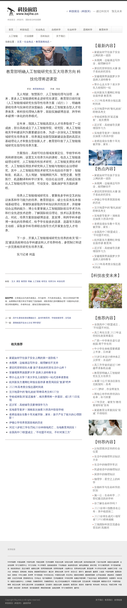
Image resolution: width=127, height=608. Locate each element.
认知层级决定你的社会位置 (106, 450)
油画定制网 (56, 588)
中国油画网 (21, 562)
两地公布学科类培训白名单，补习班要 (106, 395)
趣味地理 (88, 572)
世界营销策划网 (46, 568)
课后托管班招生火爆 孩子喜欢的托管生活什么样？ (38, 367)
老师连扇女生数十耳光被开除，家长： (106, 142)
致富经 (81, 584)
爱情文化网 (59, 572)
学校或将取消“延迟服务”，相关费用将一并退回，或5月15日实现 (44, 398)
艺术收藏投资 (58, 578)
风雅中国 (88, 584)
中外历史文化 (49, 575)
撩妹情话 (110, 575)
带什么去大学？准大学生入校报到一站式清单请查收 (39, 377)
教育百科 (74, 584)
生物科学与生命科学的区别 (106, 488)
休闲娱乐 (15, 572)
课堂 (18, 281)
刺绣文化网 (78, 562)
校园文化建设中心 (17, 581)
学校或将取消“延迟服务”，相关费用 (105, 118)
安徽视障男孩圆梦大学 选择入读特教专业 (32, 372)
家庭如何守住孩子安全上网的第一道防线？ (33, 358)
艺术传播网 (50, 562)
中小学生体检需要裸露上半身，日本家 (106, 350)
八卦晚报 (28, 581)
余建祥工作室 (112, 568)
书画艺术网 (113, 584)
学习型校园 (38, 575)
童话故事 (90, 568)
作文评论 (69, 575)
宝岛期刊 (49, 584)
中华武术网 (69, 578)
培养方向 (52, 281)
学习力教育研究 (67, 588)
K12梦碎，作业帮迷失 (106, 389)
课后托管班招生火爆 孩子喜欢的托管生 (107, 69)
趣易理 (95, 572)
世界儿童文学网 (27, 584)
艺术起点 (38, 578)
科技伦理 (61, 281)
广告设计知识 (92, 578)
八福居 (101, 572)
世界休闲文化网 (80, 568)
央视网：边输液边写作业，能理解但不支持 (33, 362)
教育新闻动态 (42, 41)
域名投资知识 (15, 568)
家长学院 (93, 565)
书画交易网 (40, 562)
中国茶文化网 (60, 575)
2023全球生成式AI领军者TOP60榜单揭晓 (107, 517)
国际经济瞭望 (79, 575)
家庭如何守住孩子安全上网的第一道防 (106, 53)
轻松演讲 (17, 588)
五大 (13, 281)
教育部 (24, 281)
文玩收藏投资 (39, 584)
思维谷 (14, 575)
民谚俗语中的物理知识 (107, 469)
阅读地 (30, 572)
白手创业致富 (101, 575)
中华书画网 (12, 562)
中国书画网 (110, 572)
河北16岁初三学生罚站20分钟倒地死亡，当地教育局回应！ (43, 427)
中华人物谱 (23, 575)
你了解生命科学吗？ (105, 503)
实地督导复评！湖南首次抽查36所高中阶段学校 (36, 409)
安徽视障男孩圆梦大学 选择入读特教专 (106, 78)
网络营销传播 (46, 588)
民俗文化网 (59, 562)
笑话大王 (74, 572)
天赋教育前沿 (49, 581)
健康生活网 (35, 568)
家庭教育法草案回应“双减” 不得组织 (107, 411)
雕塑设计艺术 (106, 581)
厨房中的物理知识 (104, 474)
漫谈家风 (66, 584)
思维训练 (23, 572)
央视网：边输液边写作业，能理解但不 (106, 61)
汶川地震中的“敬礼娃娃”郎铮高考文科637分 (34, 392)
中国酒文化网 (76, 581)
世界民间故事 (58, 568)
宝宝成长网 (86, 581)
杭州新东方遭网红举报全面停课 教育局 (106, 94)
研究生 (44, 281)
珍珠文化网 (69, 562)
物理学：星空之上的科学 (106, 480)
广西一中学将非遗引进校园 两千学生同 (106, 342)
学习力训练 (32, 565)
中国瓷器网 (96, 581)
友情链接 (118, 599)
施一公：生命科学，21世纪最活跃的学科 (106, 496)
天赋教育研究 (38, 581)
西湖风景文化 (28, 578)
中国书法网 (31, 562)
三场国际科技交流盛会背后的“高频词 (106, 526)
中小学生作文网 (100, 568)
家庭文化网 (58, 584)
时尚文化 (104, 584)
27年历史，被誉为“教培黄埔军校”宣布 (107, 403)
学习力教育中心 (21, 565)
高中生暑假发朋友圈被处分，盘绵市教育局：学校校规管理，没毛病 (42, 317)
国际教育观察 (90, 575)
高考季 (30, 575)
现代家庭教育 (34, 588)
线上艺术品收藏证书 (62, 581)
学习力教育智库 (103, 565)
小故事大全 (69, 568)
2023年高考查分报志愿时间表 (26, 387)
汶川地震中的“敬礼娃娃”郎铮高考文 (107, 110)
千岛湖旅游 (62, 565)
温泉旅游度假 (52, 565)
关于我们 (99, 599)
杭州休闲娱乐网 (89, 562)
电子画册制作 (47, 578)
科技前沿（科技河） (80, 11)
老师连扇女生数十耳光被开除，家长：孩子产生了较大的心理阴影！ (45, 416)
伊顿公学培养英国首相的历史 (26, 422)
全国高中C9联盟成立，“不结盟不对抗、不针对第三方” (40, 432)
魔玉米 (51, 572)
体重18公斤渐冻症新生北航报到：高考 (106, 382)
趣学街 (76, 588)
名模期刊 (112, 578)
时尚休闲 (96, 584)
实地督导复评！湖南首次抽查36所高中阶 (106, 134)
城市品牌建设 (84, 565)
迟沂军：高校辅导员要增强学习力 (28, 404)
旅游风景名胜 (73, 565)
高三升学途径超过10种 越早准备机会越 (106, 366)
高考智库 (25, 588)
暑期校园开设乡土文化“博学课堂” (27, 322)
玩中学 (67, 572)
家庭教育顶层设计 (40, 572)
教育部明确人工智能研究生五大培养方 (106, 374)
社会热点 (28, 41)
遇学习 (81, 572)
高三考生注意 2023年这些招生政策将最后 (107, 334)
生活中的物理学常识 (105, 464)
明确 (30, 281)
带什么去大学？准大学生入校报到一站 (106, 86)
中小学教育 (42, 565)
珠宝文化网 (16, 584)
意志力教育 (26, 568)
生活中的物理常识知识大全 (106, 458)
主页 (19, 41)
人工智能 (37, 281)
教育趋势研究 (103, 578)
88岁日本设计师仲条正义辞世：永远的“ (106, 358)
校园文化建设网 (113, 562)
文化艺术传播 (17, 578)
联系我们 (109, 599)
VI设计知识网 (101, 562)
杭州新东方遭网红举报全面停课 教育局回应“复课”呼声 (40, 382)
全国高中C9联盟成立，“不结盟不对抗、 (107, 233)
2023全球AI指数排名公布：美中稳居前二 (107, 509)
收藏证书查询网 (80, 578)
